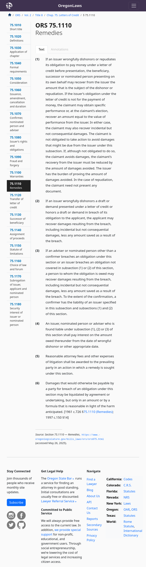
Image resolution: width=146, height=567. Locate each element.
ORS (17, 15)
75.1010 (16, 27)
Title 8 (39, 15)
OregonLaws (70, 5)
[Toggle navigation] (134, 5)
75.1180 (16, 314)
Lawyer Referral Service (57, 501)
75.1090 (16, 161)
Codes (128, 479)
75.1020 (16, 38)
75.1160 (18, 265)
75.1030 (18, 52)
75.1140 (17, 234)
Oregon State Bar (59, 478)
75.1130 (17, 219)
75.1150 (16, 249)
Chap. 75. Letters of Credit (63, 15)
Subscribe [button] (16, 502)
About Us (93, 496)
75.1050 (18, 80)
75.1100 (16, 174)
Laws (127, 503)
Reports (92, 519)
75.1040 (18, 67)
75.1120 (16, 201)
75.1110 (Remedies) (98, 412)
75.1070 (17, 122)
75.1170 (18, 286)
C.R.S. (128, 485)
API (89, 502)
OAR (127, 509)
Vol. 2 (27, 15)
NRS (126, 497)
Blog (90, 490)
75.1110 (16, 186)
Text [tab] (41, 49)
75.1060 (18, 98)
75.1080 (18, 143)
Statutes (129, 491)
